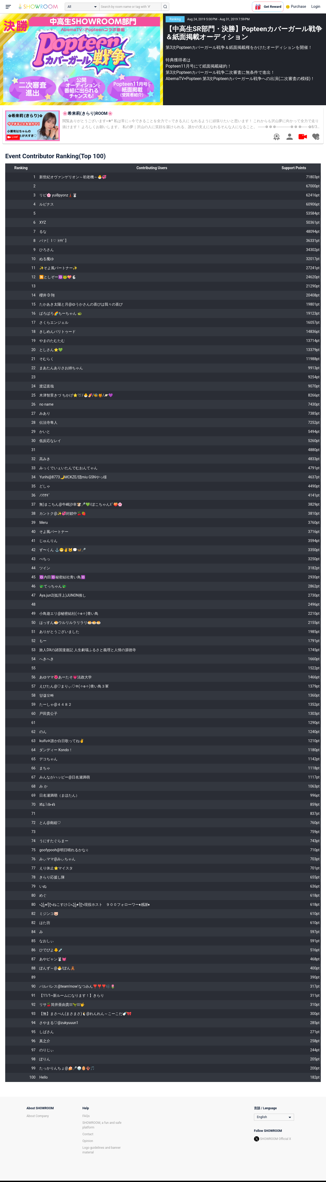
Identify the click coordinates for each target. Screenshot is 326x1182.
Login (315, 6)
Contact (87, 1134)
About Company (38, 1116)
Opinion (87, 1141)
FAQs (86, 1116)
